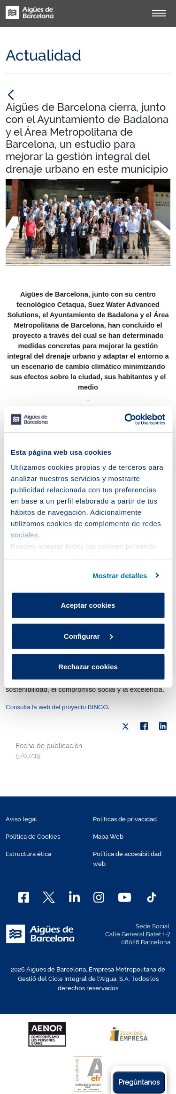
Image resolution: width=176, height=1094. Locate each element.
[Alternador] (159, 13)
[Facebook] (23, 897)
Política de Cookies (33, 836)
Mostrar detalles (119, 575)
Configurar (88, 636)
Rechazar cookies (88, 667)
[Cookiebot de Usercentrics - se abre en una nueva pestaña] (125, 419)
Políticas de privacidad (125, 819)
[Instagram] (98, 897)
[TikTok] (151, 897)
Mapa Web (108, 836)
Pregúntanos (139, 1082)
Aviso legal (21, 819)
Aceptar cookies (88, 605)
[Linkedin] (74, 897)
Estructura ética (28, 853)
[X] (125, 726)
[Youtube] (124, 897)
